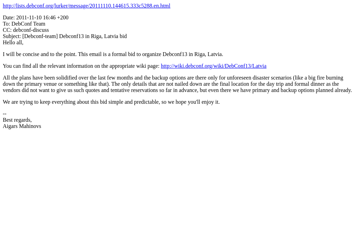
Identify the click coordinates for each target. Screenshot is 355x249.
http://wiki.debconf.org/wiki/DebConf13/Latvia (214, 66)
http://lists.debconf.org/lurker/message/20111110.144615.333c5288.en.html (87, 6)
